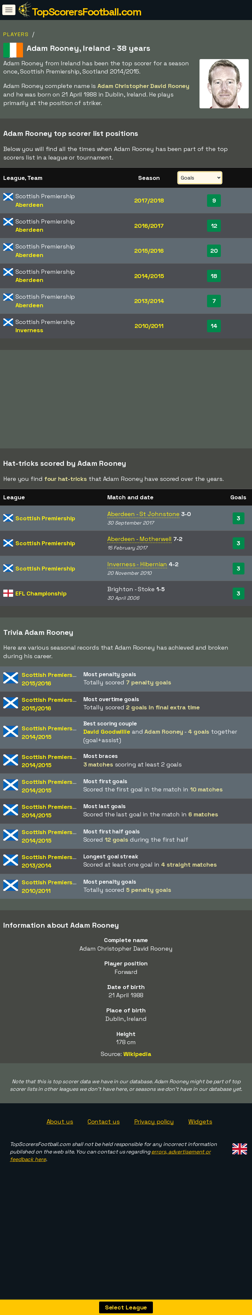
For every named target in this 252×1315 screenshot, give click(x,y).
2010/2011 (149, 326)
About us (60, 1154)
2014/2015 (149, 276)
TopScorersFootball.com (86, 11)
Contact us (104, 1154)
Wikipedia (137, 1087)
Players (16, 34)
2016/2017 (149, 225)
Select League (126, 1307)
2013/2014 (149, 301)
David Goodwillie (106, 764)
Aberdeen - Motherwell (139, 572)
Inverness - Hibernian (137, 597)
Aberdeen (29, 204)
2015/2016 (149, 250)
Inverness (29, 330)
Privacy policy (154, 1154)
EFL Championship (40, 626)
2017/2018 (149, 200)
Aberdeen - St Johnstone (143, 547)
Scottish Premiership (45, 551)
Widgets (200, 1154)
